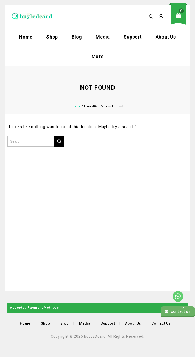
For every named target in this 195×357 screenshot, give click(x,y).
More (97, 56)
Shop (52, 37)
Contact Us (161, 323)
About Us (166, 37)
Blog (77, 37)
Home (25, 37)
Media (103, 37)
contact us (178, 311)
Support (133, 37)
